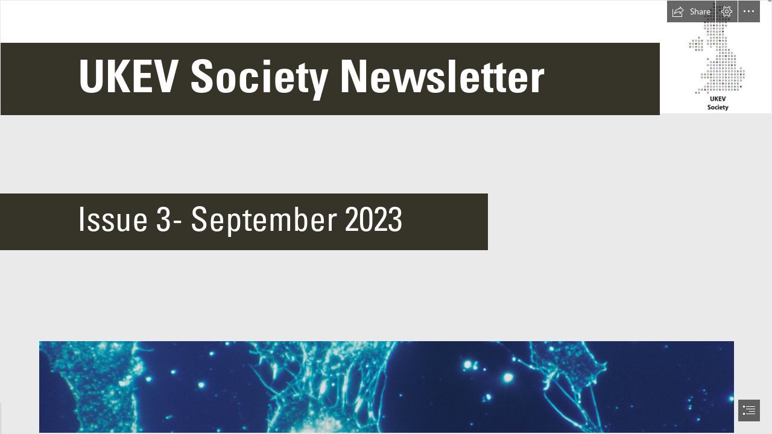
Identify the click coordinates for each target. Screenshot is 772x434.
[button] (691, 11)
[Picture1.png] (386, 66)
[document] (386, 217)
